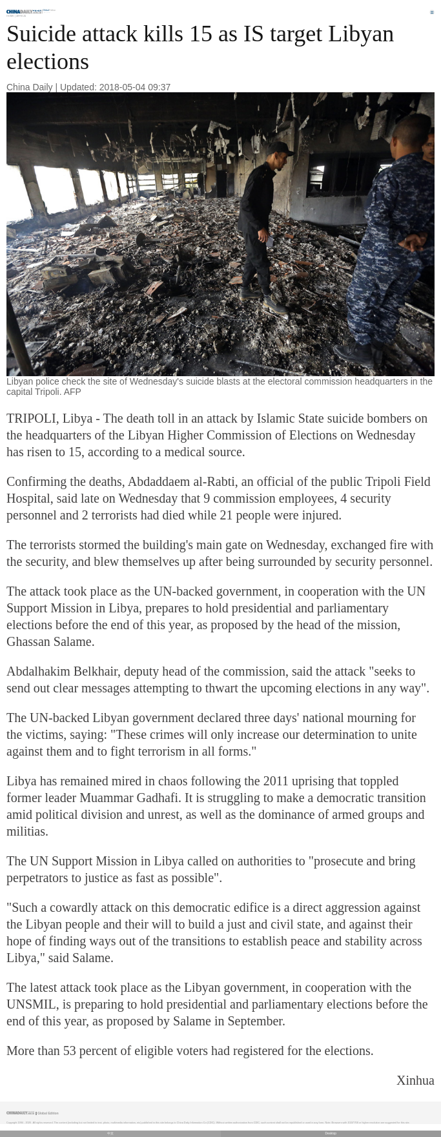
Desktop (330, 1133)
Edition (49, 10)
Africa (21, 15)
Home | (10, 15)
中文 (110, 1133)
